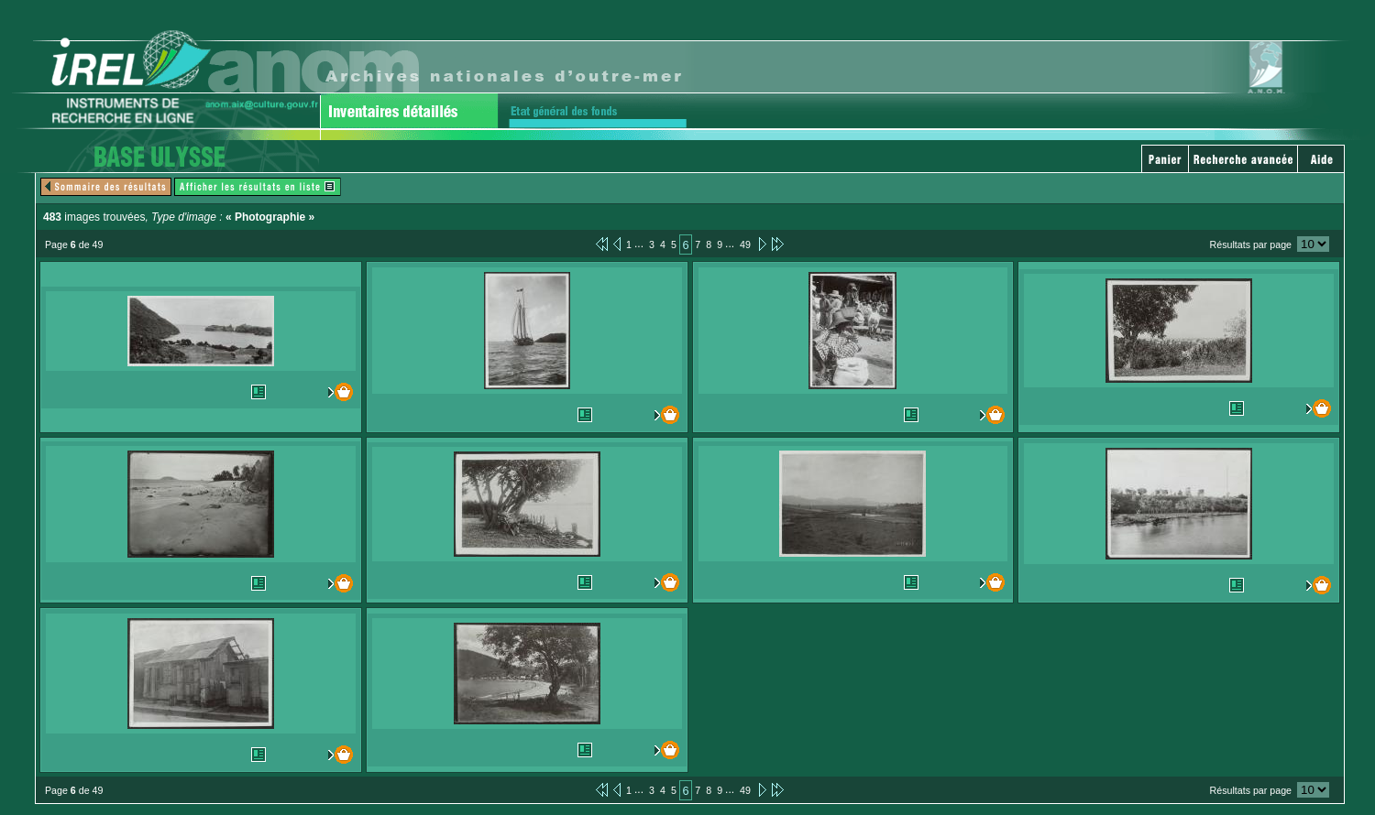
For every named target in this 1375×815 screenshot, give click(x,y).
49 (745, 244)
